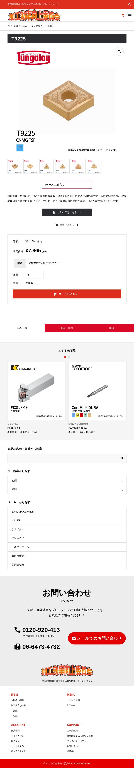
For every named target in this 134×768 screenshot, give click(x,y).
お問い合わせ (67, 225)
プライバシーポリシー (77, 741)
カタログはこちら (67, 212)
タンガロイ (18, 538)
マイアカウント (18, 736)
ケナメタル (18, 529)
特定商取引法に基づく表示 (80, 736)
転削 (14, 489)
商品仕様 (22, 328)
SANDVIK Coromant (23, 511)
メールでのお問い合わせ (99, 638)
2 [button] (69, 357)
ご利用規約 (72, 730)
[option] (37, 397)
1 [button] (65, 357)
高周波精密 (18, 564)
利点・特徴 (67, 328)
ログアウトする (18, 751)
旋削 (14, 480)
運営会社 (71, 751)
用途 (111, 328)
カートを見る (17, 746)
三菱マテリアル (20, 546)
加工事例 (71, 705)
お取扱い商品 (17, 700)
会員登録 (15, 730)
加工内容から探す (19, 705)
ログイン (15, 741)
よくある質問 (73, 700)
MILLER (16, 520)
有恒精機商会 (19, 555)
